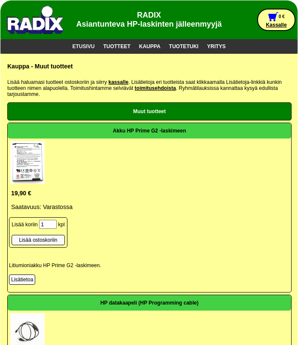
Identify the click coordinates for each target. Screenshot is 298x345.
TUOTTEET (116, 46)
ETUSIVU (83, 46)
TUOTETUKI (184, 46)
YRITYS (216, 46)
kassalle (118, 82)
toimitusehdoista (155, 88)
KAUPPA (150, 46)
